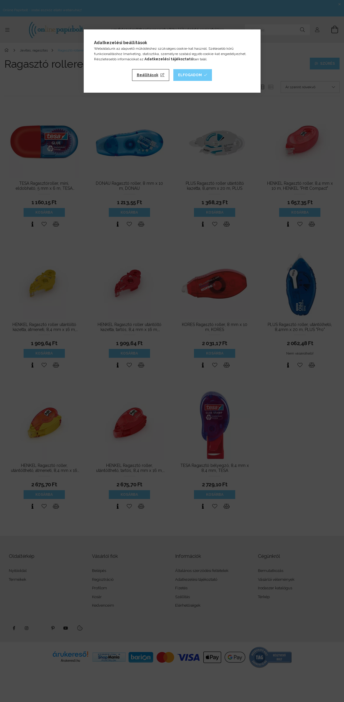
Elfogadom (190, 75)
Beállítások (147, 75)
